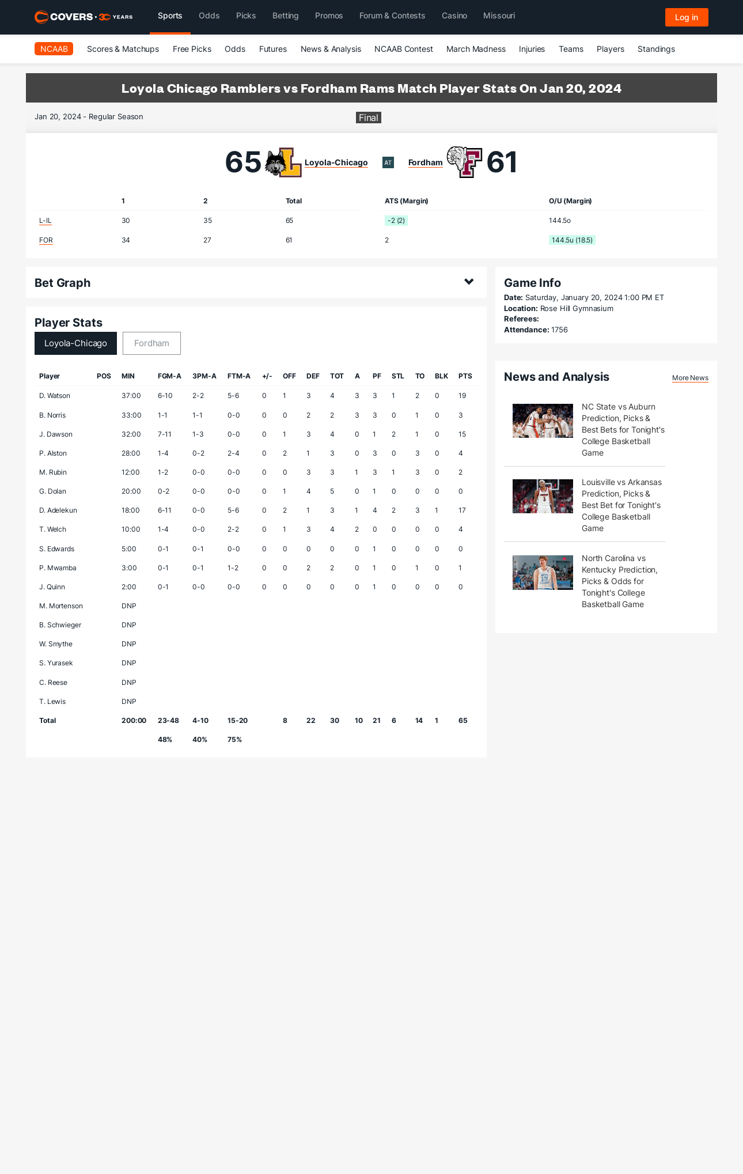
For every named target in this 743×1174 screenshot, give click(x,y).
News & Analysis (331, 49)
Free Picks (192, 49)
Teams (571, 49)
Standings (656, 49)
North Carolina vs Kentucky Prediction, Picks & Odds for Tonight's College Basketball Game (620, 581)
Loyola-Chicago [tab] (75, 343)
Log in (686, 17)
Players (610, 49)
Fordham (425, 162)
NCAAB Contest (403, 49)
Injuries (532, 49)
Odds (235, 49)
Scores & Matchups (123, 49)
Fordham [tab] (151, 343)
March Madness (475, 49)
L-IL (45, 220)
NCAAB (53, 49)
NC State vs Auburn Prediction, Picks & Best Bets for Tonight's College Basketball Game (623, 429)
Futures (273, 49)
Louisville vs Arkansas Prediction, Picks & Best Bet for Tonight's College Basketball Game (622, 505)
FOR (46, 240)
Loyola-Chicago (336, 162)
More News (690, 377)
